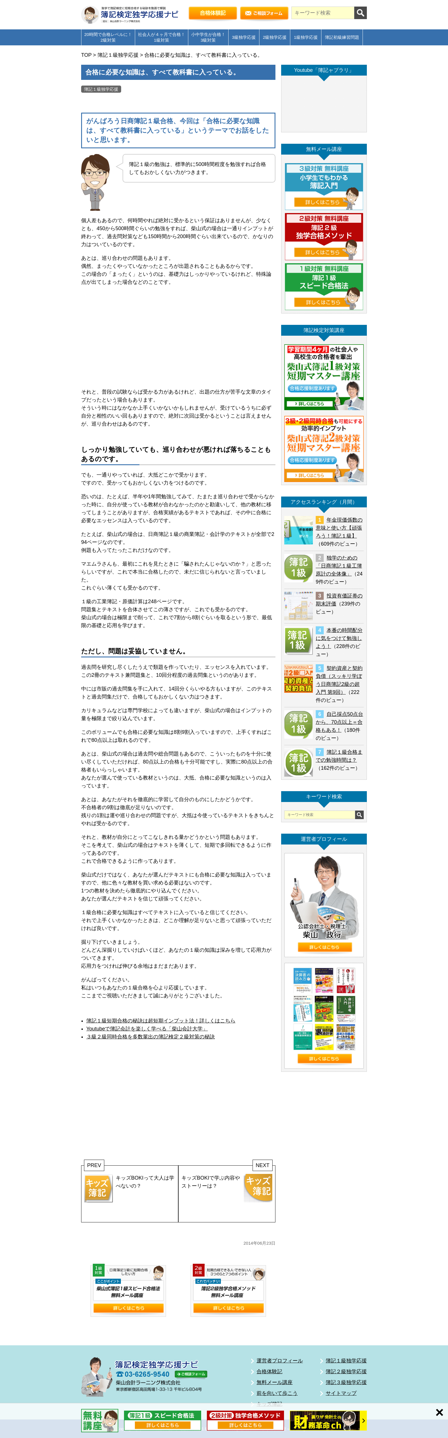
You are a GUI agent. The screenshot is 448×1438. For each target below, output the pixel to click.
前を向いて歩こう (277, 1393)
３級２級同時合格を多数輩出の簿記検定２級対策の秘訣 (150, 1037)
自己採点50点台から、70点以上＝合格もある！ (339, 722)
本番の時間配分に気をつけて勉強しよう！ (339, 638)
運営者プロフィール (280, 1361)
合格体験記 (269, 1371)
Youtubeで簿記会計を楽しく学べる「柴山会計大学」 (147, 1029)
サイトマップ (341, 1393)
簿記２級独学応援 (346, 1371)
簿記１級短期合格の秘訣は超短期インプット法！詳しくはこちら (160, 1021)
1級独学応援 (305, 37)
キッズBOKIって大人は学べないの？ (129, 1188)
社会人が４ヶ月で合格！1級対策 (161, 37)
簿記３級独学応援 (346, 1382)
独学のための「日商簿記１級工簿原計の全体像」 (339, 566)
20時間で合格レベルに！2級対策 (108, 37)
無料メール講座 (275, 1382)
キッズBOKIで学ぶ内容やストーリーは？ (226, 1188)
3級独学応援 (244, 37)
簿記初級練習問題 (342, 37)
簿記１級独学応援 (101, 89)
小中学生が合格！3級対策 (208, 37)
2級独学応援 (275, 37)
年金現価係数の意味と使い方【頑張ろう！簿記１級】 (339, 528)
